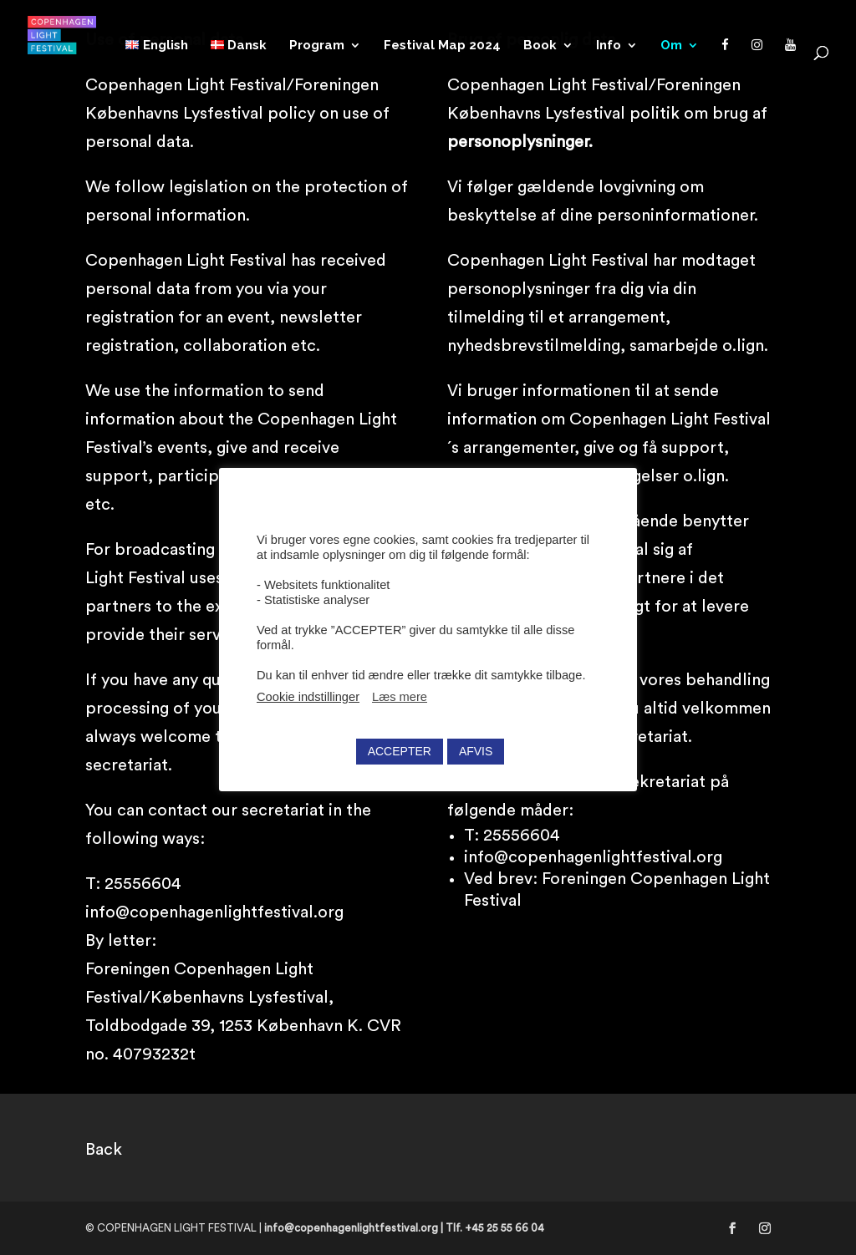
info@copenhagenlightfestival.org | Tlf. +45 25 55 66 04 (404, 1227)
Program (316, 46)
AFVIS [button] (475, 751)
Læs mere (399, 697)
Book (540, 46)
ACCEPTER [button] (399, 751)
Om (671, 46)
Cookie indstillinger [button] (308, 697)
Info (608, 46)
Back (103, 1149)
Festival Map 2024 (442, 46)
